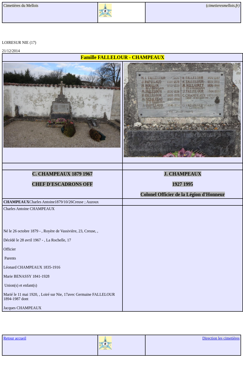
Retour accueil (14, 338)
